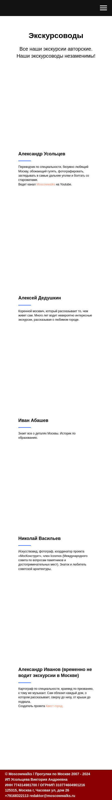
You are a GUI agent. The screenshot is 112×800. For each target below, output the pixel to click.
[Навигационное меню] (103, 8)
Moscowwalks (45, 184)
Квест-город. (54, 706)
